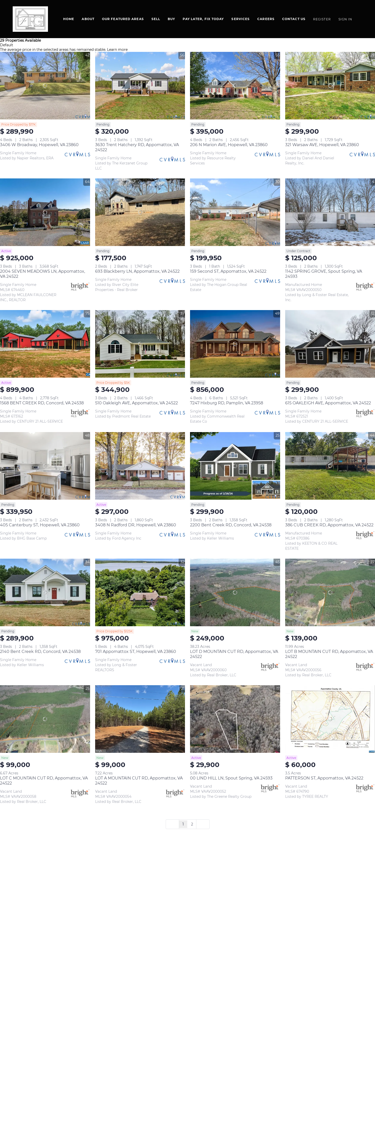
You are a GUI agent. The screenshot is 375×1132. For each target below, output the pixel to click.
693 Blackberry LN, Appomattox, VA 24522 (137, 271)
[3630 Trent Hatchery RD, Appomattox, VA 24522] (140, 85)
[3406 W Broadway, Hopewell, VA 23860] (45, 85)
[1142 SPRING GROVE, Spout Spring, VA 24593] (330, 212)
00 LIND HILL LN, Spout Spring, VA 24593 (231, 778)
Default (6, 45)
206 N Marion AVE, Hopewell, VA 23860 (229, 144)
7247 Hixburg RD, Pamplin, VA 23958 (226, 403)
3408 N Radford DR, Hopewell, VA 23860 (135, 525)
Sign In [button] (345, 19)
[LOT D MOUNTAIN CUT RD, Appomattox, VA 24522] (235, 592)
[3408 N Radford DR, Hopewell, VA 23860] (140, 466)
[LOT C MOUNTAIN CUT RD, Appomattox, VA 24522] (45, 719)
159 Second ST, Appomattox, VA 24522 (228, 271)
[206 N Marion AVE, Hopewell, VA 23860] (235, 85)
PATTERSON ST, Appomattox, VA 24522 (324, 778)
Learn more (117, 49)
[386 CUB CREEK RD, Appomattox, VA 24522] (330, 466)
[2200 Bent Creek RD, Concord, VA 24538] (235, 466)
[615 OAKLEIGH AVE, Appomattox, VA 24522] (330, 344)
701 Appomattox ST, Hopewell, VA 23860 (135, 651)
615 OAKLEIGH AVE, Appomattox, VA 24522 (328, 403)
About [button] (88, 19)
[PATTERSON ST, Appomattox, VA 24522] (330, 719)
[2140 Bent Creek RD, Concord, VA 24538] (45, 592)
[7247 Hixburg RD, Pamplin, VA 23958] (235, 344)
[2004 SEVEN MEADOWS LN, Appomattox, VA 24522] (45, 212)
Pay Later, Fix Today (203, 19)
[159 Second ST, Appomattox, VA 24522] (235, 212)
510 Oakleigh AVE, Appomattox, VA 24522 (136, 403)
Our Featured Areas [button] (123, 19)
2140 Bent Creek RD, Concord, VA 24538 (40, 651)
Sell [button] (155, 19)
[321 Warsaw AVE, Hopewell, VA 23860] (330, 85)
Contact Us (293, 19)
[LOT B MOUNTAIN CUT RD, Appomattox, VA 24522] (330, 592)
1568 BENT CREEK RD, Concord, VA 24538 (42, 403)
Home (68, 19)
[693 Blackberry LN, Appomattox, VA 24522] (140, 212)
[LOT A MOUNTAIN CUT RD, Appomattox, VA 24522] (140, 719)
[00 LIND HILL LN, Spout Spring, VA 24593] (235, 719)
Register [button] (322, 19)
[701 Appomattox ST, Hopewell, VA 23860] (140, 592)
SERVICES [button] (240, 19)
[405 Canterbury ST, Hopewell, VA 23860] (45, 466)
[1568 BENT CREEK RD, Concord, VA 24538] (45, 344)
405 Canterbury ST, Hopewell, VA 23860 (40, 525)
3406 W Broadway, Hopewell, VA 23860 (39, 144)
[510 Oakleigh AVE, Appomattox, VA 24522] (140, 344)
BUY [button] (171, 19)
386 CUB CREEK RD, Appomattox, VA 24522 (329, 525)
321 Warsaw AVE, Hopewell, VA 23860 (322, 144)
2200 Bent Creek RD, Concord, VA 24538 (230, 525)
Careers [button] (266, 19)
